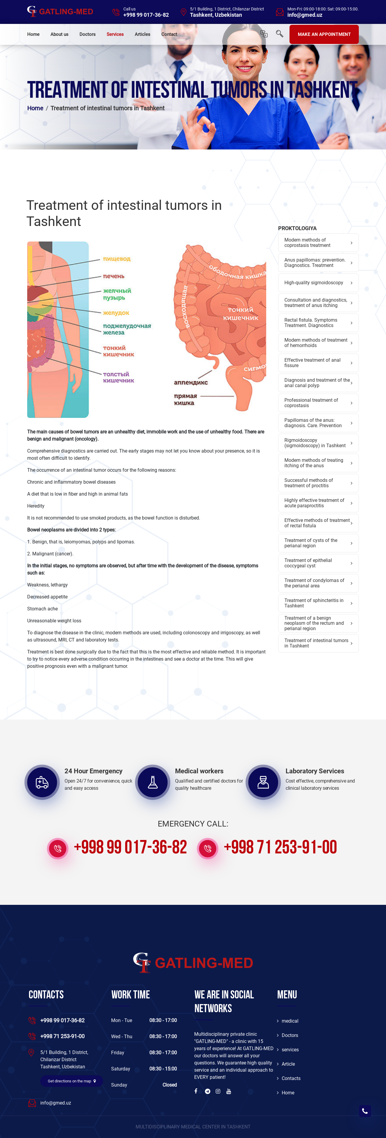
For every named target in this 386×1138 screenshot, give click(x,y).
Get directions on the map (72, 1081)
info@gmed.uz (304, 15)
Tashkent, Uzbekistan (216, 15)
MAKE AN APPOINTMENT (324, 34)
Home (33, 34)
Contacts (289, 1078)
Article (286, 1064)
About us (59, 34)
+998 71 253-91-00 (280, 848)
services (288, 1050)
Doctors (87, 34)
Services (115, 34)
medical (287, 1021)
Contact (169, 34)
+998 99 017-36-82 (146, 15)
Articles (142, 34)
